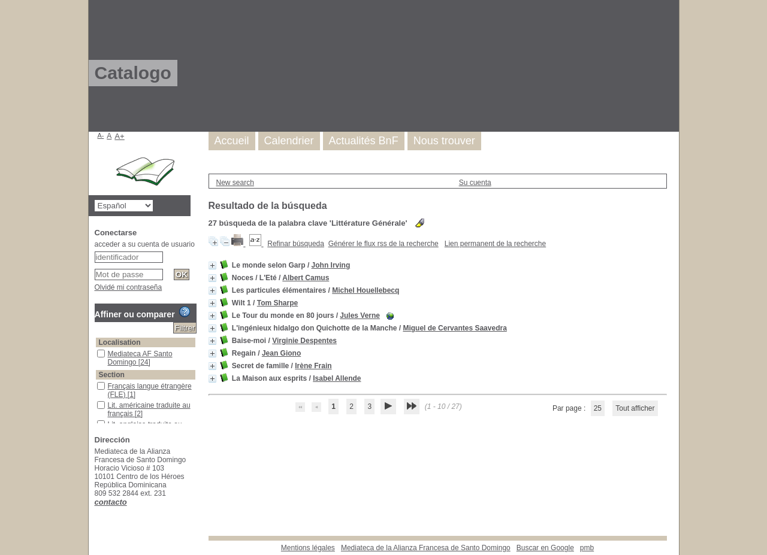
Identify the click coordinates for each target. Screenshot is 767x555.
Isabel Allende (337, 378)
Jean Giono (281, 353)
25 (598, 408)
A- (101, 135)
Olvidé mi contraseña (128, 287)
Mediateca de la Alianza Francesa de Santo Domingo (426, 548)
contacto (111, 502)
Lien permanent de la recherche (495, 243)
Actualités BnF (363, 141)
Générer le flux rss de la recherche (383, 243)
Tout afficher (634, 408)
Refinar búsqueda (295, 243)
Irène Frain (313, 366)
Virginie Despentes (304, 340)
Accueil (232, 141)
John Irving (331, 265)
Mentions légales (308, 548)
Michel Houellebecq (365, 290)
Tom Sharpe (277, 303)
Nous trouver (444, 141)
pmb (587, 548)
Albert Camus (305, 278)
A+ (119, 136)
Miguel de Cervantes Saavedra (454, 328)
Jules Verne (360, 315)
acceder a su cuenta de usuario (145, 244)
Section (112, 375)
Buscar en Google (545, 548)
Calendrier (289, 141)
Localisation (120, 342)
